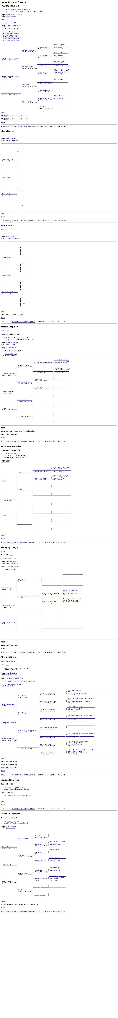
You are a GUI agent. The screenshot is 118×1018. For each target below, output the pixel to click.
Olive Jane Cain (11, 16)
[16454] (3, 739)
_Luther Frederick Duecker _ (61, 519)
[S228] (8, 852)
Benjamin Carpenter (12, 381)
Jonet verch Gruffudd (13, 631)
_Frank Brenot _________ (9, 286)
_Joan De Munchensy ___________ (28, 836)
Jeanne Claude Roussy (13, 264)
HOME (3, 135)
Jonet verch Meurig (12, 628)
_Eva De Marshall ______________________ (81, 802)
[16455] (8, 739)
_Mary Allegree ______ (45, 58)
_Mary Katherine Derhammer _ (61, 523)
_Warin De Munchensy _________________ (53, 833)
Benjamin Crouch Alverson (14, 14)
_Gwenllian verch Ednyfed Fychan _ (29, 666)
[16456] (13, 739)
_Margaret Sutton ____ (24, 426)
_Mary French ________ (24, 951)
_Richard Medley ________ (57, 966)
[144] (28, 9)
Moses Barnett (8, 197)
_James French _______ (40, 947)
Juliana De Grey (10, 764)
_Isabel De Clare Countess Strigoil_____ (81, 843)
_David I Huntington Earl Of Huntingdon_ (81, 778)
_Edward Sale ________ (61, 409)
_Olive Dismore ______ (29, 113)
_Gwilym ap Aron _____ (9, 656)
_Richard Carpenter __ (61, 399)
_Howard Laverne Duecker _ (42, 523)
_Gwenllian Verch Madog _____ (73, 672)
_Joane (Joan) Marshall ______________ (53, 843)
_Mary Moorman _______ (60, 58)
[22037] (3, 616)
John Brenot (7, 308)
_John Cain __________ (29, 93)
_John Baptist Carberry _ (57, 934)
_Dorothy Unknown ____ (40, 999)
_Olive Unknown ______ (60, 109)
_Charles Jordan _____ (60, 65)
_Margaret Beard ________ (57, 957)
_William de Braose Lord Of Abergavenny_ (81, 798)
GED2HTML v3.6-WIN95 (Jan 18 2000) (23, 139)
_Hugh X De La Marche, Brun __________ (53, 813)
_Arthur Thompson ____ (40, 927)
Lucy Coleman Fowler (14, 25)
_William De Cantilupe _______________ (53, 792)
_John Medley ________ (40, 969)
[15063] (8, 369)
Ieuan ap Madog (10, 634)
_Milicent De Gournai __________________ (81, 792)
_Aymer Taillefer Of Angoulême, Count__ (80, 820)
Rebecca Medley (11, 919)
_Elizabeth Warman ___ (45, 99)
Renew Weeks (10, 383)
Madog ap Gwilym (8, 677)
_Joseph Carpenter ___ (24, 406)
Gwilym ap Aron (11, 626)
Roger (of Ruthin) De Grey (15, 756)
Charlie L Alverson (10, 22)
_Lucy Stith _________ (45, 78)
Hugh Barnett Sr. (11, 151)
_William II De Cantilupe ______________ (81, 788)
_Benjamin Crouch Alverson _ (11, 61)
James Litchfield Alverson (13, 37)
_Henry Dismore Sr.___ (45, 109)
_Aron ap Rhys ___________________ (29, 646)
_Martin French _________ (57, 944)
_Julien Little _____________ (43, 432)
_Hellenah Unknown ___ (60, 68)
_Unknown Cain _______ (60, 86)
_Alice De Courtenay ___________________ (80, 823)
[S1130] (8, 353)
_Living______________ (24, 526)
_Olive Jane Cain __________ (11, 103)
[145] (41, 11)
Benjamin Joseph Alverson (13, 40)
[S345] (7, 1008)
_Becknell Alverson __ (60, 45)
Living (8, 512)
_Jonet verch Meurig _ (9, 697)
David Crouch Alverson (12, 33)
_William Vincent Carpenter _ (43, 402)
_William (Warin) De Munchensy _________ (81, 830)
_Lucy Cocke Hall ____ (60, 78)
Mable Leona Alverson (12, 38)
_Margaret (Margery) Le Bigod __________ (81, 772)
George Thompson (11, 917)
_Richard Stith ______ (60, 75)
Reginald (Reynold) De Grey (13, 762)
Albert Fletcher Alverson (12, 32)
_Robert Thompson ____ (24, 931)
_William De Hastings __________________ (81, 768)
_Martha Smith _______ (45, 119)
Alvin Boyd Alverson (11, 35)
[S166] (8, 486)
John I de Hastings (11, 751)
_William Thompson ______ (57, 976)
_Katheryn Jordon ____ (29, 71)
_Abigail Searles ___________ (43, 412)
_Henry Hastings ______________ (28, 775)
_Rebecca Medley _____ (9, 982)
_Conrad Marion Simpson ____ (61, 529)
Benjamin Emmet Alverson (11, 83)
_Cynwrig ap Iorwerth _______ (73, 659)
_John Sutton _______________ (43, 422)
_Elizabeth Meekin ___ (40, 957)
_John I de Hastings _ (9, 785)
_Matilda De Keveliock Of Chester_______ (81, 782)
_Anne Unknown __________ (57, 979)
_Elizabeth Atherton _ (24, 467)
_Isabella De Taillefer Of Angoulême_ (52, 823)
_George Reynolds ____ (40, 989)
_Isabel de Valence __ (9, 826)
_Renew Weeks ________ (9, 457)
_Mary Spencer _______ (60, 48)
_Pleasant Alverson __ (29, 51)
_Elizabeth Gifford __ (61, 412)
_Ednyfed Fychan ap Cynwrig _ (52, 662)
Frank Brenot (10, 262)
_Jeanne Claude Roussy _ (9, 328)
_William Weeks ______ (24, 447)
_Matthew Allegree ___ (60, 55)
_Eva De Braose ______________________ (53, 802)
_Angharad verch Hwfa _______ (73, 662)
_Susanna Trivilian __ (61, 402)
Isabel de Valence (11, 753)
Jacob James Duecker (10, 557)
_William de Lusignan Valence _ (28, 817)
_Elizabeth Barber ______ (57, 937)
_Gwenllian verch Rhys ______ (52, 672)
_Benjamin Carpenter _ (9, 416)
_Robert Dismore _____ (60, 106)
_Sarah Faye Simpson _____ (42, 533)
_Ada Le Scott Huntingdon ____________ (53, 782)
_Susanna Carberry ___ (40, 937)
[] (2, 129)
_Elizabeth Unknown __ (9, 217)
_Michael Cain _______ (45, 89)
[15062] (3, 369)
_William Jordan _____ (45, 68)
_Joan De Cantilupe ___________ (28, 795)
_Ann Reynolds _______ (24, 992)
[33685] (3, 255)
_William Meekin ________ (57, 954)
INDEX (3, 125)
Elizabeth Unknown (12, 153)
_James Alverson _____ (45, 48)
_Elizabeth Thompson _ (40, 979)
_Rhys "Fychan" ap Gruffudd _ (73, 669)
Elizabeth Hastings (10, 807)
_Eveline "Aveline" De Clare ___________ (81, 833)
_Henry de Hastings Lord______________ (53, 772)
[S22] (6, 129)
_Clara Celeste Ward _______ (61, 533)
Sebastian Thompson (10, 962)
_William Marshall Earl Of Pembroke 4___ (81, 840)
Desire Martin (11, 386)
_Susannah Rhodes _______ (57, 969)
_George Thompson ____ (9, 941)
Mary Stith (10, 883)
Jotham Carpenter (10, 394)
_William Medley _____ (24, 972)
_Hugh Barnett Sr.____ (9, 175)
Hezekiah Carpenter (11, 393)
